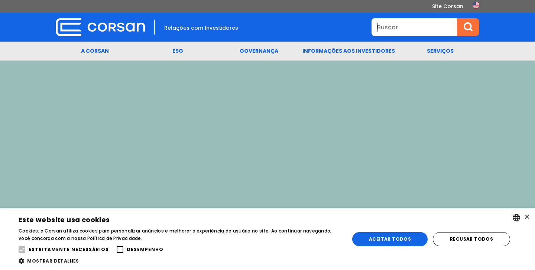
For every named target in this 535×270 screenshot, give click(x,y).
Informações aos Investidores (348, 51)
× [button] (526, 217)
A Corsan (95, 51)
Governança (259, 51)
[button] (179, 260)
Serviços (440, 51)
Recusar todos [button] (471, 239)
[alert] (267, 239)
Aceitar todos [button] (390, 239)
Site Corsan (447, 6)
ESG (177, 51)
